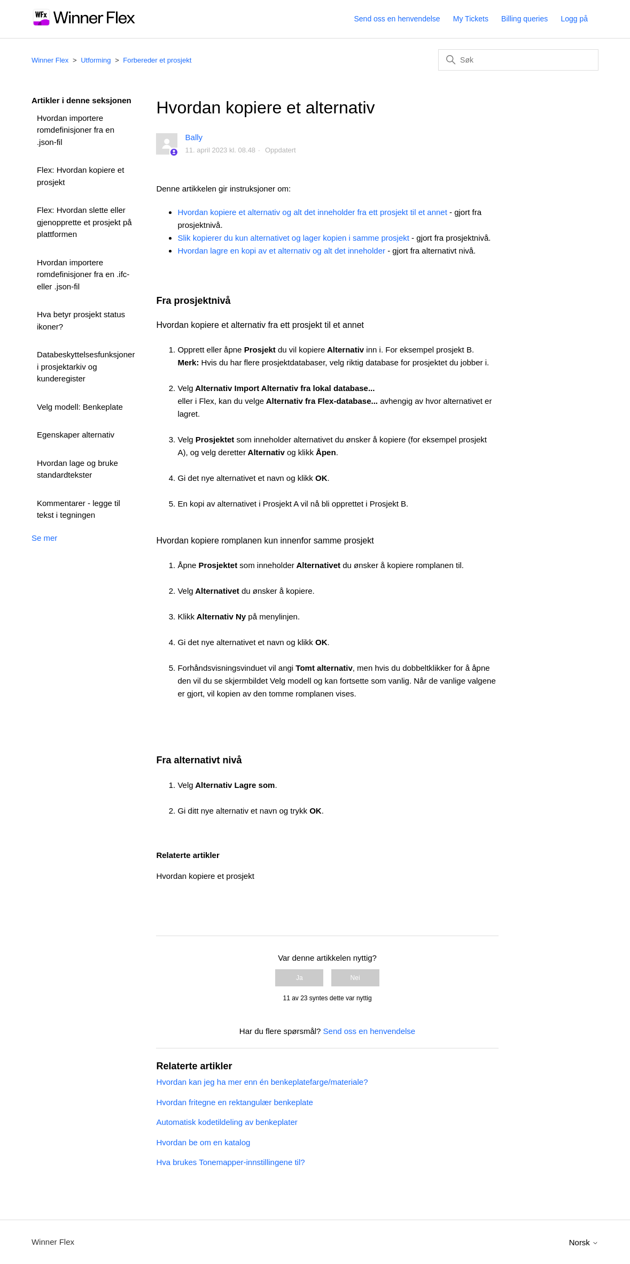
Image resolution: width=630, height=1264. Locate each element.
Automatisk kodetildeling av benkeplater (226, 1122)
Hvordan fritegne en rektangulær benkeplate (234, 1102)
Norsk (583, 1242)
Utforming (96, 60)
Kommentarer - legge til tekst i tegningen (78, 509)
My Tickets (470, 18)
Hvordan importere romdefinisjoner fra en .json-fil (75, 130)
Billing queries (524, 18)
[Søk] (518, 60)
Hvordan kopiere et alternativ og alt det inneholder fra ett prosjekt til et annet (312, 212)
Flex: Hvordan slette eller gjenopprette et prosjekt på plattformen (84, 222)
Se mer (44, 537)
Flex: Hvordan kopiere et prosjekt (80, 176)
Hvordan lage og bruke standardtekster (77, 469)
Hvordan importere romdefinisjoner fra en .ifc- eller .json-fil (83, 274)
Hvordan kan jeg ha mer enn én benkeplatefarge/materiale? (262, 1081)
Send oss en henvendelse (397, 18)
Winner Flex (50, 60)
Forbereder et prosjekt (157, 60)
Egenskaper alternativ (75, 434)
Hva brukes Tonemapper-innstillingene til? (230, 1162)
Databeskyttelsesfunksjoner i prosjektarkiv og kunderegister (86, 366)
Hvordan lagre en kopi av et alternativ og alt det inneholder (281, 250)
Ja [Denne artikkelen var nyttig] (299, 978)
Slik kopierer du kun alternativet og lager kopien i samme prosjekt (293, 237)
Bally (194, 137)
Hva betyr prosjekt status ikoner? (81, 320)
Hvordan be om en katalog (203, 1142)
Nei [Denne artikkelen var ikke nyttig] (355, 978)
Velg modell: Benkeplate (80, 406)
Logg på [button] (574, 18)
